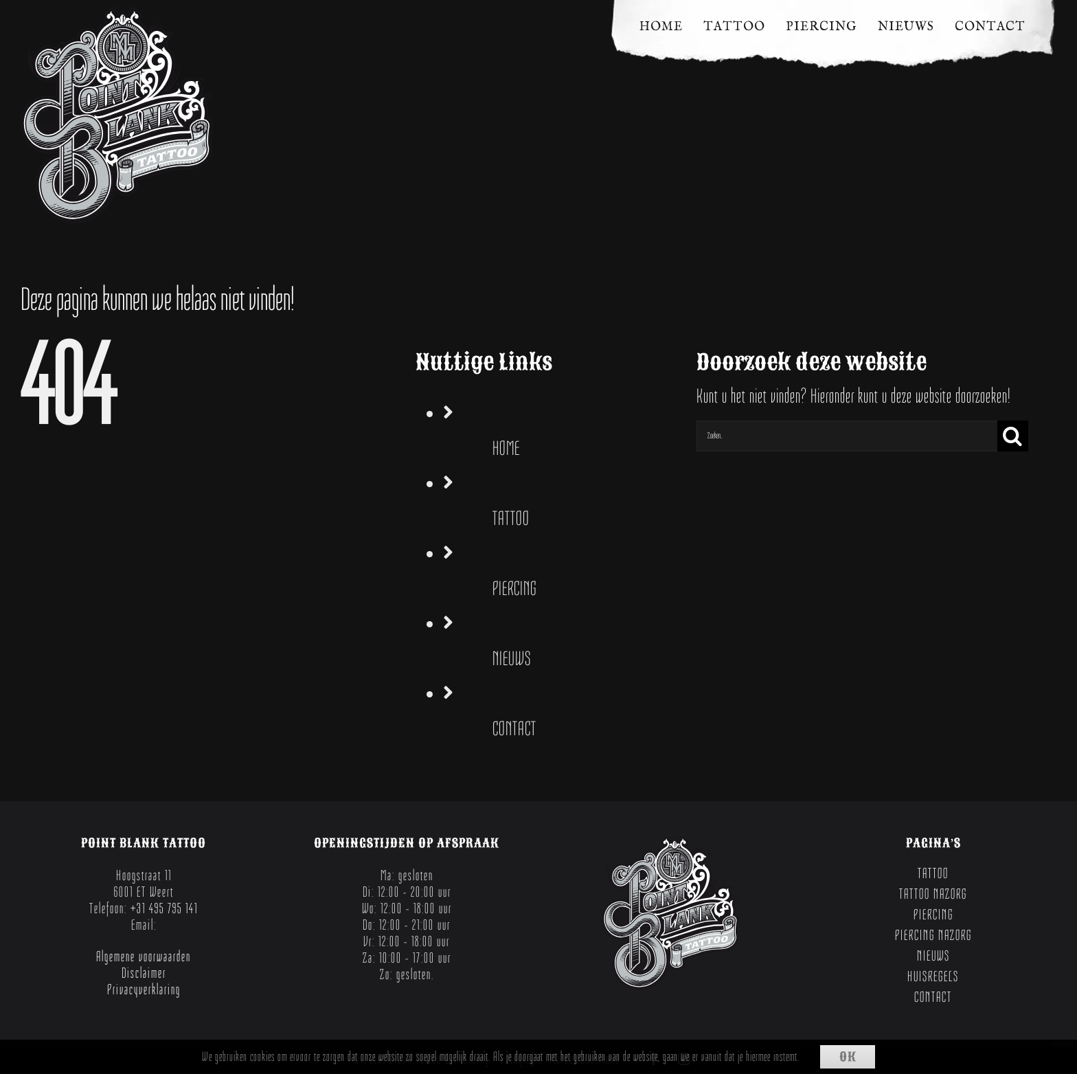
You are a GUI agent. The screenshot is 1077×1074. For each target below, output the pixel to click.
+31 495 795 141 (164, 908)
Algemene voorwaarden (143, 956)
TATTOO (511, 518)
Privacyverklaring (144, 989)
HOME (506, 448)
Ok (848, 1057)
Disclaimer (144, 973)
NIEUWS (511, 658)
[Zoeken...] (846, 436)
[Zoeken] (1012, 436)
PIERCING (514, 588)
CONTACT (514, 728)
